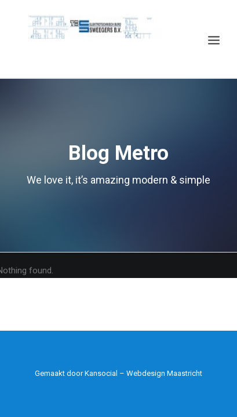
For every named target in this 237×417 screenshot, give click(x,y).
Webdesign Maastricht (164, 373)
